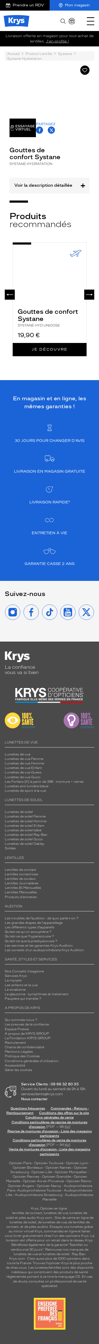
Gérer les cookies (18, 1070)
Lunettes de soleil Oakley (24, 844)
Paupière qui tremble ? (23, 999)
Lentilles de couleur (20, 879)
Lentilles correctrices (21, 874)
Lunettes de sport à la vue (25, 791)
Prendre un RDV (25, 5)
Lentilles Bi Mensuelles (23, 888)
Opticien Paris (20, 1163)
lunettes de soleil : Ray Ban (64, 1254)
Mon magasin (74, 5)
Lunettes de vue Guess (23, 772)
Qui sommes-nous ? (21, 1020)
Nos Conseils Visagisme (24, 971)
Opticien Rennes (26, 1176)
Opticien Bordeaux (28, 1167)
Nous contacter (34, 1099)
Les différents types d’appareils (29, 927)
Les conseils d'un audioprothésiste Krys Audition (44, 950)
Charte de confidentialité (24, 1047)
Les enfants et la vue (21, 985)
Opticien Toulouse (48, 1163)
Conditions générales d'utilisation (32, 1061)
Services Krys (16, 976)
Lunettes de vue (17, 754)
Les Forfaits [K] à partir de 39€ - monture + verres (44, 782)
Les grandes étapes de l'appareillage (34, 923)
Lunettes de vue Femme (24, 759)
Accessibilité (15, 1065)
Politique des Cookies (22, 1056)
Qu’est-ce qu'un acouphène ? (28, 932)
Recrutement (15, 1043)
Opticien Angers (21, 1186)
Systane (65, 54)
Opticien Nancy (49, 1186)
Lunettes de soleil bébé (23, 830)
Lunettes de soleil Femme (25, 816)
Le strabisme (15, 989)
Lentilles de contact (20, 870)
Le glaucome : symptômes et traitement (37, 994)
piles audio (27, 1218)
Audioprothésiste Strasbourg (38, 1195)
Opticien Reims (79, 1181)
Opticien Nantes (58, 1167)
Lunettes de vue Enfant (23, 768)
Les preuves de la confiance (27, 1024)
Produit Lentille (39, 54)
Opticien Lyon (77, 1163)
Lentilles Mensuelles (21, 892)
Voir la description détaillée (49, 185)
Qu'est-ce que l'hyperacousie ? (29, 936)
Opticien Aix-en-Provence (43, 1181)
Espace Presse (17, 1029)
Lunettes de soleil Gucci (24, 839)
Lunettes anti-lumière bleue (26, 786)
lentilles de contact (27, 1213)
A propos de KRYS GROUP (27, 1034)
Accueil (13, 54)
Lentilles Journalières (22, 883)
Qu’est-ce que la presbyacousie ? (31, 941)
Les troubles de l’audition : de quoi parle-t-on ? (41, 918)
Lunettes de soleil (19, 812)
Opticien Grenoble (56, 1176)
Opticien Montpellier (71, 1172)
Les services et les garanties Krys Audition (39, 945)
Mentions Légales (19, 1052)
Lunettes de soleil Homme (25, 821)
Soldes (10, 848)
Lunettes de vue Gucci (22, 777)
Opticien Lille (41, 1172)
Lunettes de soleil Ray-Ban (26, 835)
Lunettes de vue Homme (24, 763)
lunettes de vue (56, 1213)
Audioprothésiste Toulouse (39, 1190)
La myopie (13, 980)
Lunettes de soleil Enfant (24, 826)
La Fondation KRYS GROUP (28, 1038)
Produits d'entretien (21, 897)
